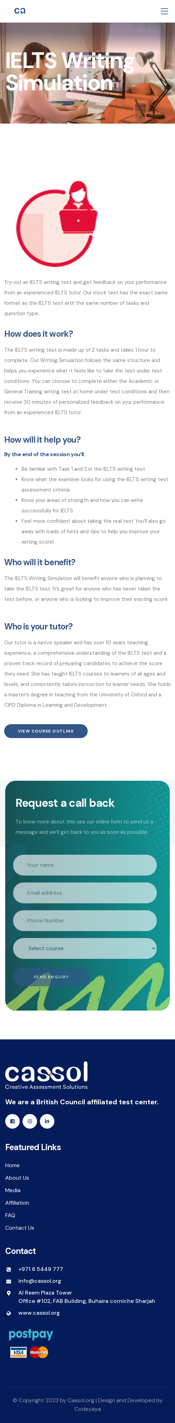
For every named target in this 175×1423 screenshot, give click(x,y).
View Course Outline (46, 731)
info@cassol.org (39, 1280)
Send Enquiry (50, 977)
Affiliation (17, 1202)
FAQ (10, 1215)
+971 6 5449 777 (40, 1269)
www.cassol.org (39, 1312)
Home (12, 1165)
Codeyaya (88, 1409)
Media (12, 1190)
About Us (17, 1177)
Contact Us (19, 1227)
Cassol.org (81, 1400)
